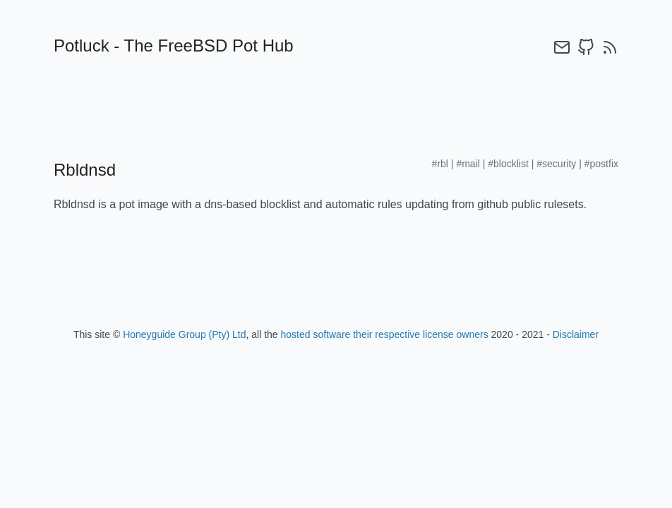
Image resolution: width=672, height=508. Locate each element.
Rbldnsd (85, 169)
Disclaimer (576, 334)
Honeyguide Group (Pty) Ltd (184, 334)
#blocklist (508, 163)
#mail (467, 163)
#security (556, 163)
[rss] (609, 47)
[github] (585, 47)
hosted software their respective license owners (384, 334)
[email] (561, 47)
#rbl (440, 163)
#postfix (601, 163)
